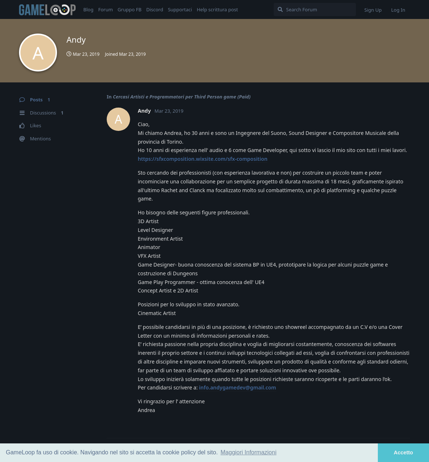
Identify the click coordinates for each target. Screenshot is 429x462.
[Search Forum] (315, 9)
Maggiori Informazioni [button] (249, 452)
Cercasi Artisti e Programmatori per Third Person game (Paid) (182, 96)
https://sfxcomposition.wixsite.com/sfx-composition (202, 158)
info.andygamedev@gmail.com (237, 387)
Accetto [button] (403, 452)
